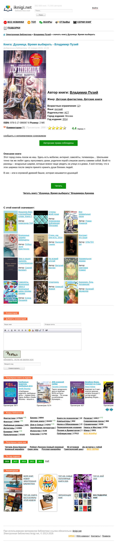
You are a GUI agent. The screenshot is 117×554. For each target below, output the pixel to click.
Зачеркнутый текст (15, 330)
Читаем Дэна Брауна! (15, 447)
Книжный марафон (14, 449)
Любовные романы (13, 425)
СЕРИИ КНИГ (84, 22)
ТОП (33, 22)
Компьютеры (63, 421)
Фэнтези (8, 421)
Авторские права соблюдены (58, 143)
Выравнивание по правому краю (25, 330)
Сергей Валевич (25, 269)
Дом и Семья (36, 425)
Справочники (90, 424)
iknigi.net (77, 531)
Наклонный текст (8, 330)
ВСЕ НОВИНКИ (16, 22)
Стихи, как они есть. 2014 (55, 236)
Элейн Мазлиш (24, 389)
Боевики (8, 431)
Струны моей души (54, 213)
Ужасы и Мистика (92, 427)
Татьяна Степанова (59, 387)
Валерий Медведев (86, 290)
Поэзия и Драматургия (68, 430)
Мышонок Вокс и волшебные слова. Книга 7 (25, 214)
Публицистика (64, 433)
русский (59, 109)
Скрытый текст (36, 330)
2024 (24, 461)
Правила (106, 536)
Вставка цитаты (40, 330)
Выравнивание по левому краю (19, 330)
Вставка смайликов (29, 330)
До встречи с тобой (92, 447)
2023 (32, 461)
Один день (32, 449)
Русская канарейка (51, 449)
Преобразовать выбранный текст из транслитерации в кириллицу (43, 330)
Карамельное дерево (85, 260)
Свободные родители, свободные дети (25, 384)
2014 (65, 119)
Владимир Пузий (84, 92)
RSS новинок (82, 536)
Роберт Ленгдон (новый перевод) (47, 447)
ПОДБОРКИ (14, 28)
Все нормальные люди (85, 214)
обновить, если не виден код (18, 359)
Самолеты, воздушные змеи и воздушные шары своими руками (24, 288)
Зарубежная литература (42, 428)
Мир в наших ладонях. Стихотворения (25, 261)
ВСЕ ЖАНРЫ (90, 433)
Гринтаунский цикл (73, 449)
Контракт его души (83, 236)
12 (78, 106)
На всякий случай (53, 260)
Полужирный (5, 330)
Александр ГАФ (25, 223)
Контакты (95, 536)
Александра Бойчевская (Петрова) (54, 223)
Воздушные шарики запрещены (23, 237)
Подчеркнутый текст (11, 330)
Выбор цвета (32, 330)
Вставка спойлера (46, 330)
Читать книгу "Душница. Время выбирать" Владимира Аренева (58, 193)
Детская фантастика (69, 99)
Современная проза (94, 421)
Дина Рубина (90, 387)
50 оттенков (73, 447)
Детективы (9, 428)
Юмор (87, 430)
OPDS (71, 536)
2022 (40, 461)
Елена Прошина (24, 299)
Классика (35, 434)
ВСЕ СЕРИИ (93, 449)
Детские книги (93, 99)
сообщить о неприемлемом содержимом (25, 136)
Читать (58, 186)
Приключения (11, 434)
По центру (22, 330)
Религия (88, 418)
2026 (7, 461)
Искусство (35, 431)
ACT (66, 112)
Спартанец (54, 282)
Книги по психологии (67, 418)
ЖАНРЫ (47, 22)
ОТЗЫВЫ (64, 22)
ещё (47, 461)
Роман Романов (85, 222)
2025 (15, 461)
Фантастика (9, 418)
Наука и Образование (68, 424)
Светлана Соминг (83, 269)
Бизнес (33, 418)
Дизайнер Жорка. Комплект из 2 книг (93, 383)
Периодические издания (69, 427)
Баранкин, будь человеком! (86, 283)
